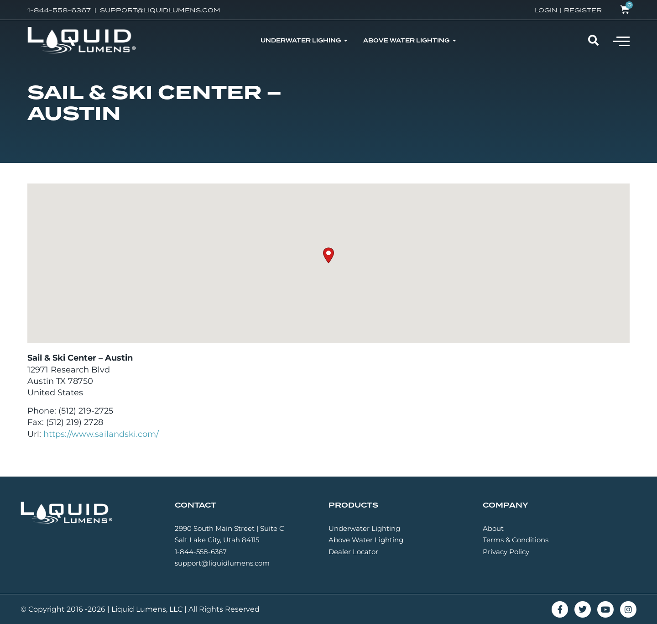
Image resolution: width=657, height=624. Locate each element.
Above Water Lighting (365, 539)
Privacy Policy (506, 551)
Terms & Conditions (515, 539)
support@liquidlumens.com (222, 563)
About (493, 528)
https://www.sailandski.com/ (101, 434)
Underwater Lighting (364, 528)
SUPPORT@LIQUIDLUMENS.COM (160, 10)
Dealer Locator (353, 551)
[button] (621, 40)
